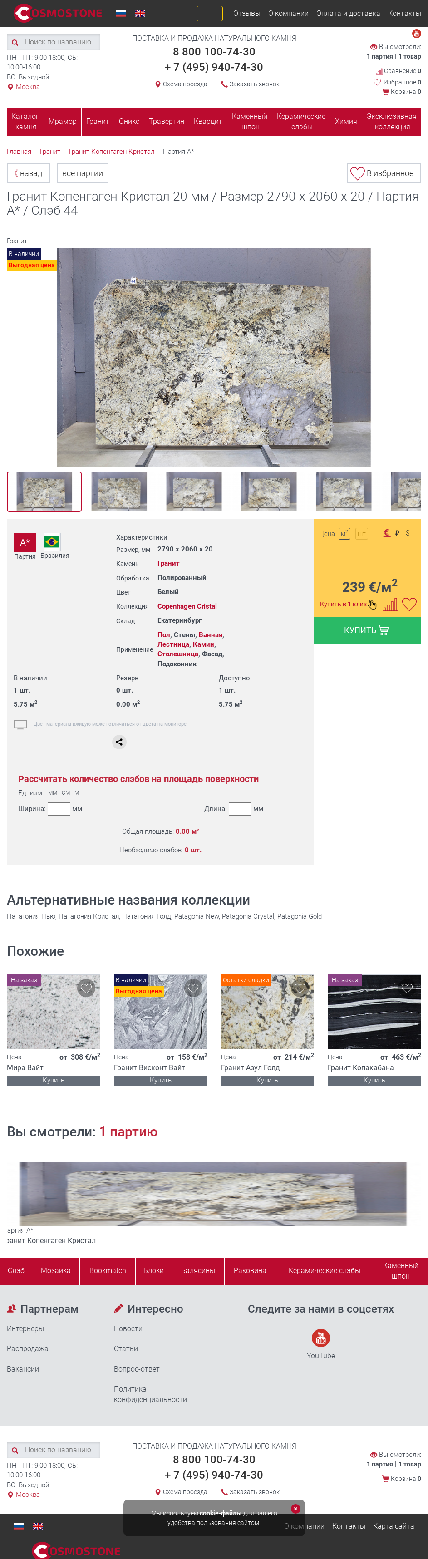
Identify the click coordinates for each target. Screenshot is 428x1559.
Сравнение (398, 71)
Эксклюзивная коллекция (392, 121)
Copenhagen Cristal (187, 606)
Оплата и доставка (348, 13)
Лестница (173, 644)
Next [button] (411, 361)
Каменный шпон (249, 121)
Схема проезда (185, 84)
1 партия (380, 56)
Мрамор (63, 121)
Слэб (16, 1270)
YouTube (321, 1344)
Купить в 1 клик (348, 605)
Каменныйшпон (400, 1270)
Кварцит (208, 121)
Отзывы (247, 13)
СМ (66, 793)
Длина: (233, 809)
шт (362, 533)
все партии (82, 173)
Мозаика (56, 1270)
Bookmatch (107, 1270)
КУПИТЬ (366, 630)
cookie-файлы (221, 1513)
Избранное (402, 82)
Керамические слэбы (301, 121)
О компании (288, 13)
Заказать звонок (255, 84)
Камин (203, 644)
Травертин (166, 121)
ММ (52, 793)
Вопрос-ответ (137, 1369)
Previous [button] (16, 361)
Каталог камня (25, 121)
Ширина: (50, 809)
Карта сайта (393, 1526)
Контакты (404, 13)
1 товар (409, 56)
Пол (163, 635)
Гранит (97, 121)
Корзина (406, 91)
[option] (214, 357)
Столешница (177, 654)
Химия (346, 121)
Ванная (210, 635)
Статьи (126, 1348)
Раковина (250, 1270)
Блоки (153, 1270)
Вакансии (23, 1369)
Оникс (129, 121)
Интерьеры (25, 1328)
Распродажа (28, 1348)
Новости (128, 1328)
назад (26, 173)
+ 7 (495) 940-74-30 (214, 67)
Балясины (198, 1270)
